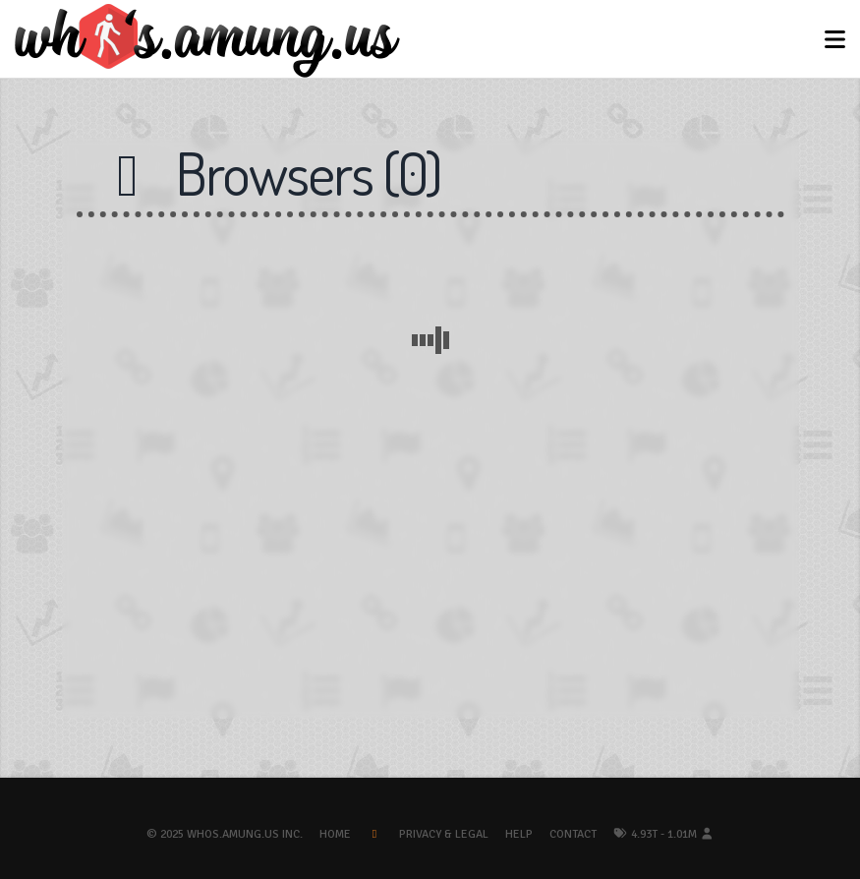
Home (335, 834)
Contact (573, 834)
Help (519, 834)
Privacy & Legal (443, 834)
